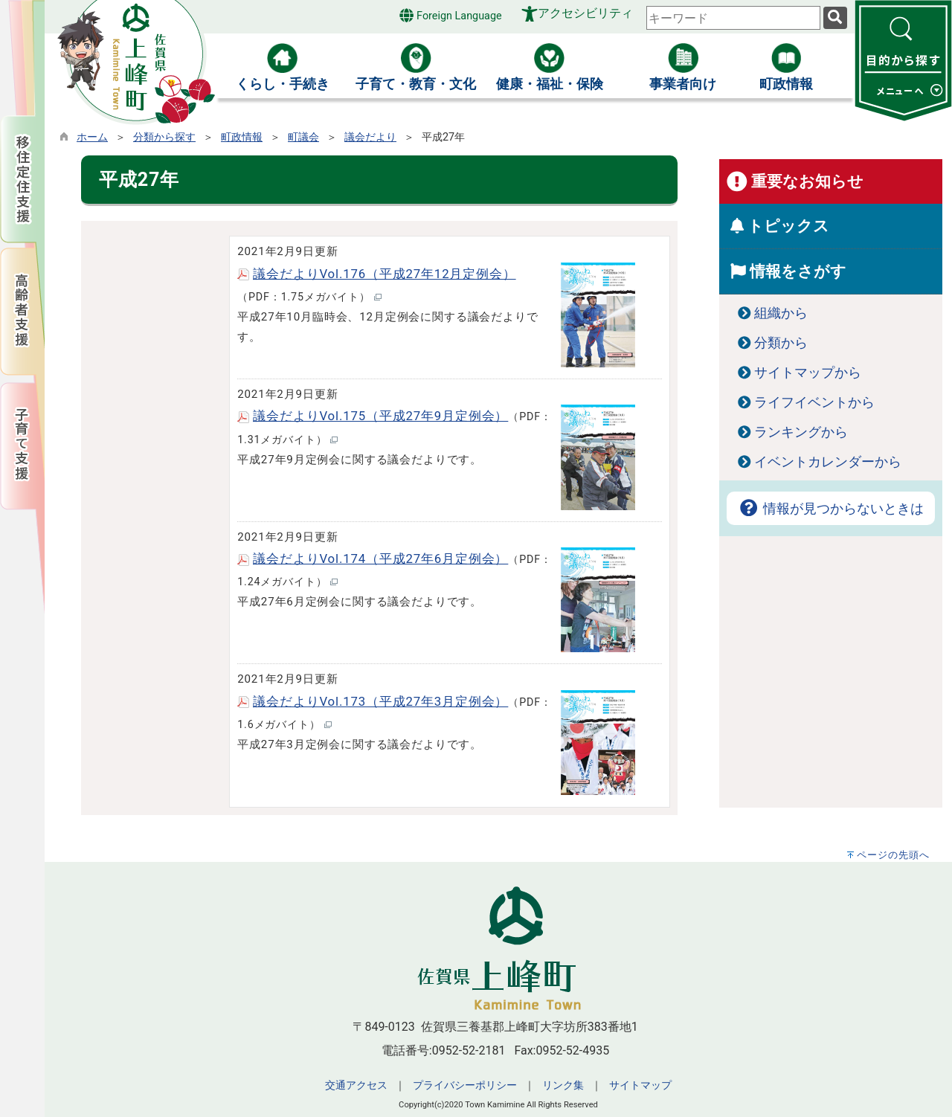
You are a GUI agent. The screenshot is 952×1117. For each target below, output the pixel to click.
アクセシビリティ (585, 13)
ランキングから (801, 432)
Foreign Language (450, 15)
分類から (781, 342)
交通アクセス (356, 1085)
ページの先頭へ (893, 854)
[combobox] (733, 18)
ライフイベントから (814, 402)
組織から (781, 313)
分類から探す (164, 137)
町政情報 (242, 137)
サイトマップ (640, 1085)
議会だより (370, 137)
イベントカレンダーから (827, 461)
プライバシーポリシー (465, 1085)
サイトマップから (807, 372)
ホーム (92, 137)
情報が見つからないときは (831, 508)
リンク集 (563, 1085)
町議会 (303, 137)
